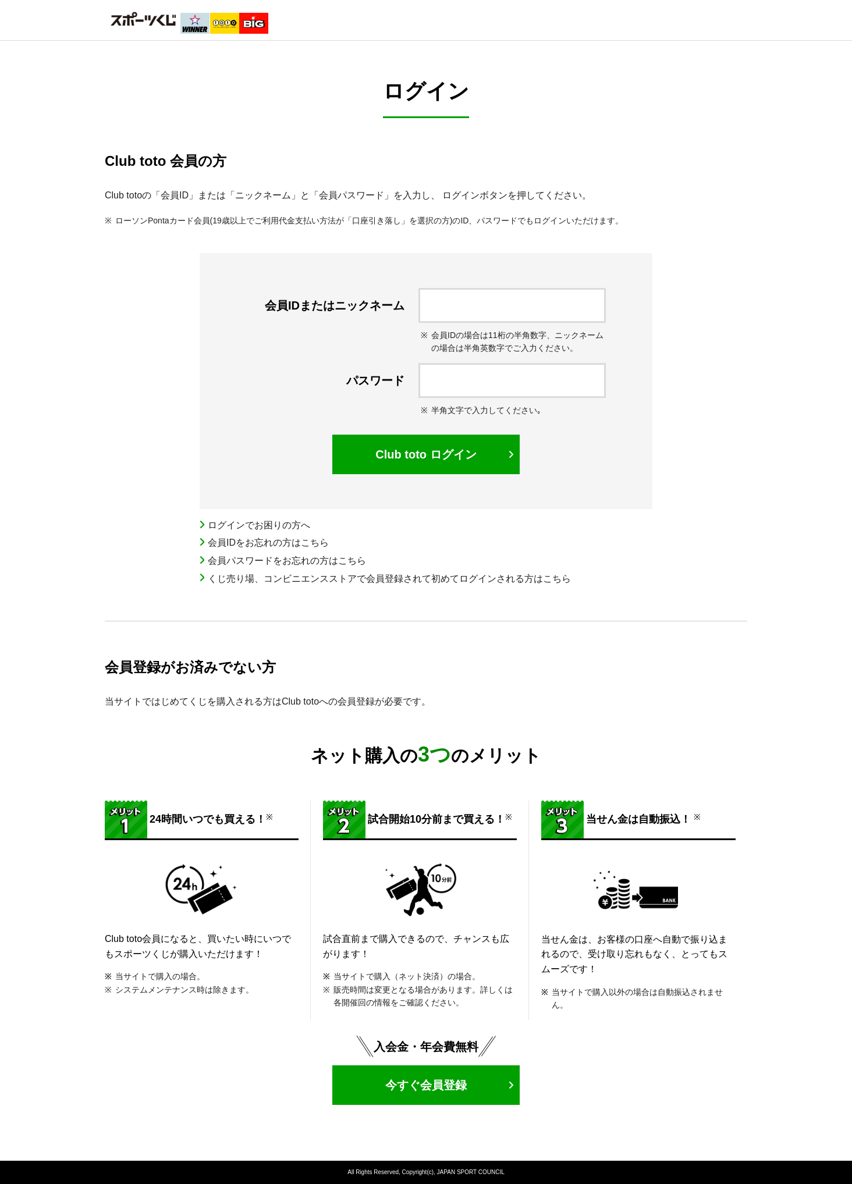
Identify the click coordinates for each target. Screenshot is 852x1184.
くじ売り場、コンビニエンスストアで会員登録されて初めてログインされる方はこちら (389, 579)
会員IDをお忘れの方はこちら (268, 542)
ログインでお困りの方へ (259, 525)
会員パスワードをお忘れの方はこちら (287, 561)
